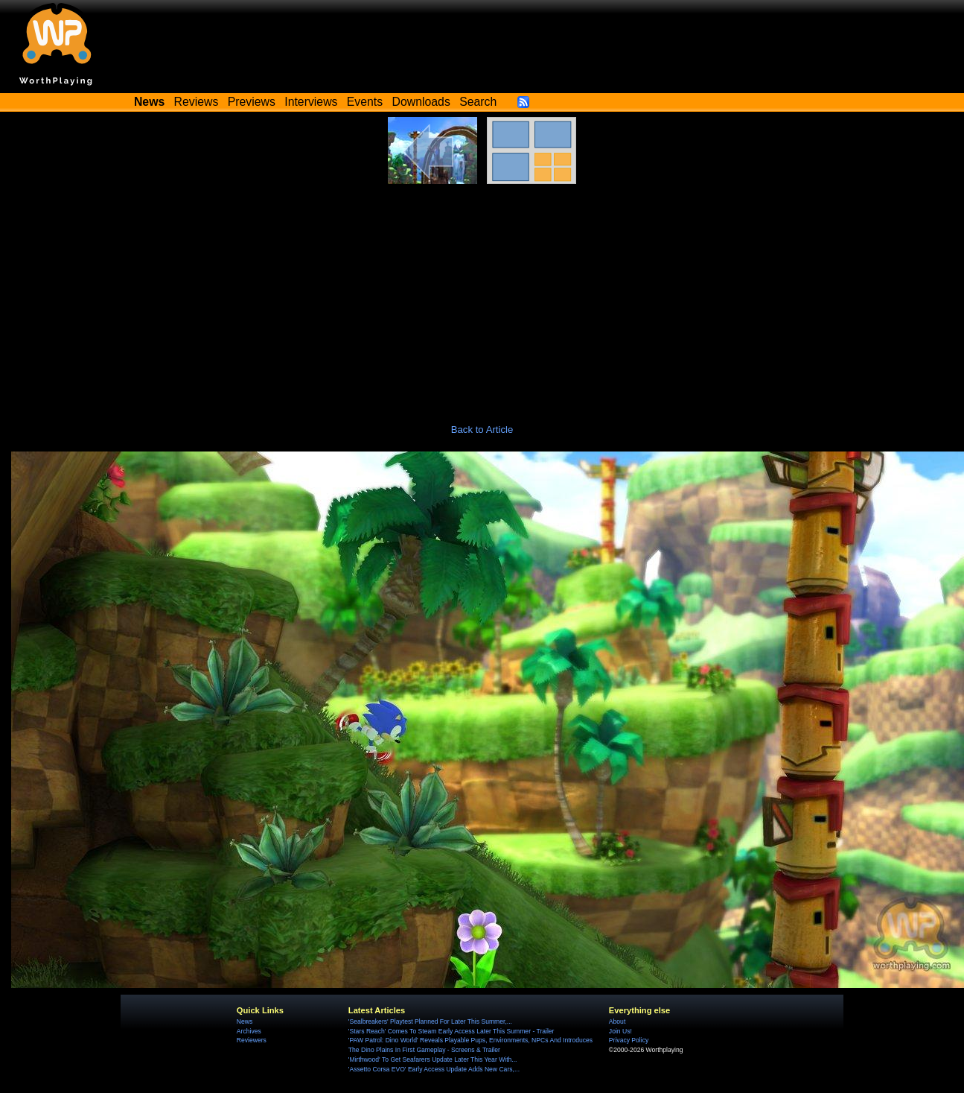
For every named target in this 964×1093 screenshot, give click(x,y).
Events (365, 101)
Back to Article (482, 429)
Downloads (421, 101)
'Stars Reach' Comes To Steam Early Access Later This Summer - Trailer (451, 1031)
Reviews (196, 101)
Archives (249, 1031)
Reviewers (251, 1040)
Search (478, 101)
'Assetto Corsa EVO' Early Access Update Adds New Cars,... (434, 1069)
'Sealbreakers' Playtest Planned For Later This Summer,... (430, 1021)
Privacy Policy (628, 1040)
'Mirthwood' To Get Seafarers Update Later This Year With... (432, 1059)
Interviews (310, 101)
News (244, 1021)
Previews (251, 101)
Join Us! (620, 1031)
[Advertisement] (482, 295)
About (617, 1021)
